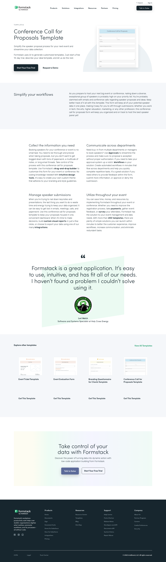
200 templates (115, 218)
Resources (92, 8)
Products (53, 8)
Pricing (115, 8)
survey (102, 211)
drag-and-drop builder (65, 168)
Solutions (65, 8)
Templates (19, 25)
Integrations (79, 8)
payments (116, 208)
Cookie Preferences (141, 525)
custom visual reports (55, 221)
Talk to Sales (144, 8)
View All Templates (143, 345)
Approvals (113, 153)
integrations (40, 227)
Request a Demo (50, 67)
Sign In (150, 3)
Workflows (119, 162)
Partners (104, 8)
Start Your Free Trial (26, 67)
